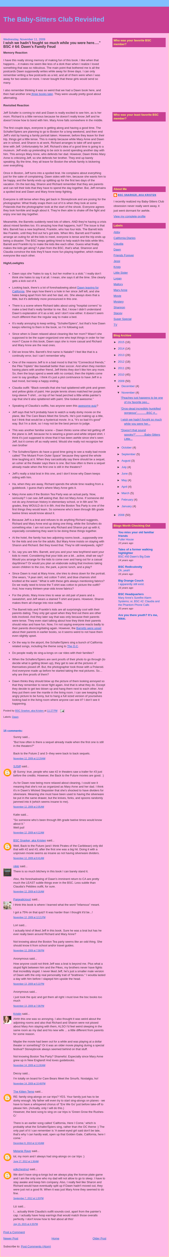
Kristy (117, 267)
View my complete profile (129, 216)
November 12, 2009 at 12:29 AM (29, 758)
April (125, 486)
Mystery (119, 301)
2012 (121, 361)
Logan (118, 278)
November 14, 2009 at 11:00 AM (29, 1065)
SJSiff (17, 766)
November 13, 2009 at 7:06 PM (28, 1006)
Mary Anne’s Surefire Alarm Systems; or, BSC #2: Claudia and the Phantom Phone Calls (139, 601)
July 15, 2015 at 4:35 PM (25, 1224)
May (125, 480)
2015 (121, 342)
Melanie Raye (22, 1151)
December (129, 386)
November (129, 392)
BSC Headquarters (131, 594)
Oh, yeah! (124, 570)
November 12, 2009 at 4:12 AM (28, 832)
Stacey (118, 313)
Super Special (123, 319)
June (125, 473)
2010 (121, 374)
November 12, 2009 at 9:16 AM (28, 891)
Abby (117, 232)
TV (115, 324)
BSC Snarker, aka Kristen (29, 840)
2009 (121, 381)
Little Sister (121, 272)
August (126, 460)
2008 (121, 515)
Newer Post (10, 1238)
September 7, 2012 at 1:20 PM (28, 1198)
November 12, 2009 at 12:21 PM (29, 917)
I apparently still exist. (131, 584)
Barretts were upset (88, 628)
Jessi (117, 261)
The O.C (72, 646)
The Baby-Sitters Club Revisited (53, 19)
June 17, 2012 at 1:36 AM (26, 1161)
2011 (121, 368)
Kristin (17, 1013)
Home (55, 1238)
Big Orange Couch (130, 580)
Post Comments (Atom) (36, 1246)
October (127, 447)
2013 (121, 355)
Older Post (99, 1238)
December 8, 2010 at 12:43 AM (28, 1143)
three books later (42, 94)
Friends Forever (124, 255)
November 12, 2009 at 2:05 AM (28, 807)
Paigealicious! (22, 899)
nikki (16, 866)
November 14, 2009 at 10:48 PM (29, 1083)
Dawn (15, 716)
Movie (117, 295)
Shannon (119, 307)
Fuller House (126, 539)
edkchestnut (21, 1169)
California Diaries (125, 238)
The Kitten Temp (23, 1091)
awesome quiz (87, 405)
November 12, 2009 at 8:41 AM (28, 858)
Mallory (118, 284)
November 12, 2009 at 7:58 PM (28, 950)
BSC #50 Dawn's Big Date (134, 556)
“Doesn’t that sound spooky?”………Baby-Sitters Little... (140, 434)
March (126, 493)
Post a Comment (14, 1232)
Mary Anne (120, 290)
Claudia (118, 243)
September (129, 454)
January (127, 506)
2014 (121, 348)
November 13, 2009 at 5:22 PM (28, 984)
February (128, 499)
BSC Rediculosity (130, 566)
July (125, 467)
